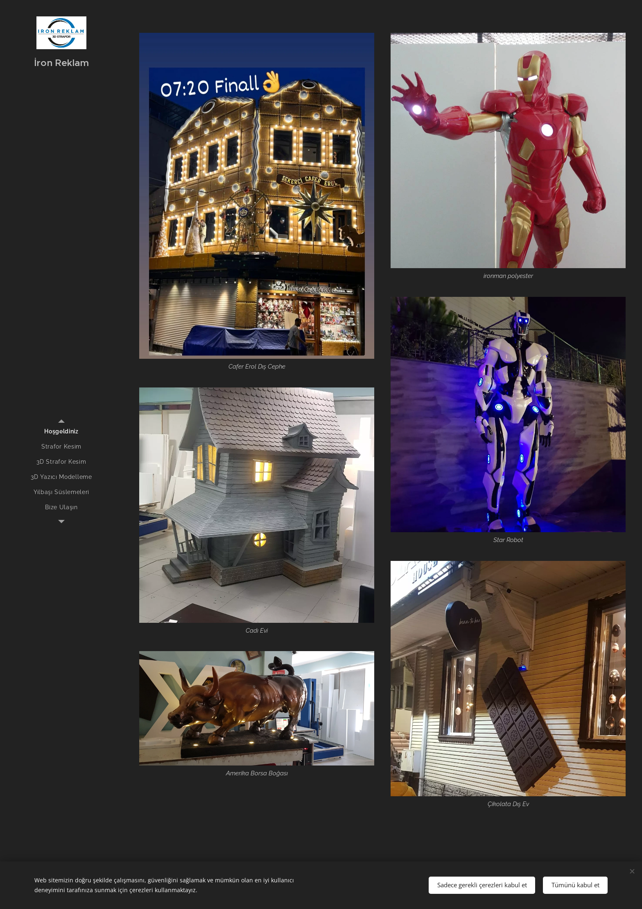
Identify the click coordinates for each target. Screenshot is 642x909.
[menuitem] (61, 431)
